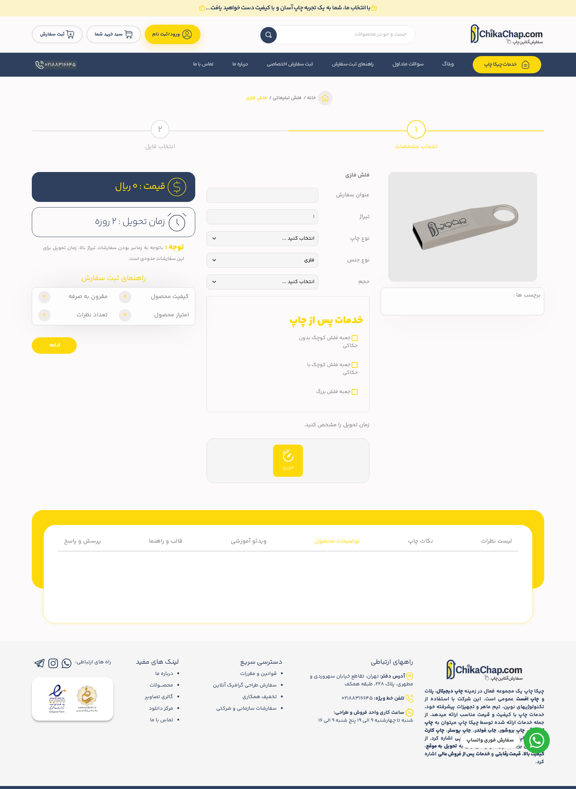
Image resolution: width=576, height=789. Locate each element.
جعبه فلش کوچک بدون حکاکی (328, 342)
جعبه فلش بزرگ (333, 392)
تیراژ (364, 217)
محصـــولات (161, 685)
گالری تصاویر (159, 697)
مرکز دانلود (161, 708)
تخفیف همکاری (259, 697)
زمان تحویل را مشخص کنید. (337, 425)
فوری (288, 461)
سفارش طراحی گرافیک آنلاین (245, 685)
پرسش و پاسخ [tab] (82, 541)
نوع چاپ (360, 238)
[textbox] (337, 34)
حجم (364, 282)
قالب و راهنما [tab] (166, 541)
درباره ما (240, 64)
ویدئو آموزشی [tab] (249, 541)
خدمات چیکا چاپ (507, 64)
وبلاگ (448, 64)
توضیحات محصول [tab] (337, 541)
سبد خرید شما (114, 34)
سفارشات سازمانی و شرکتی (246, 708)
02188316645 (55, 65)
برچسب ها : (526, 295)
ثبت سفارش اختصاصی (290, 64)
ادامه (54, 345)
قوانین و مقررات (258, 674)
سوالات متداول (408, 64)
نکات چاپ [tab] (420, 541)
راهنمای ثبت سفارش (353, 64)
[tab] (416, 134)
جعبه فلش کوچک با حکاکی (332, 369)
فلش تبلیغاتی (286, 98)
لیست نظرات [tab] (496, 541)
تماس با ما (203, 64)
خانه (311, 98)
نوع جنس (358, 260)
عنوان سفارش (353, 195)
